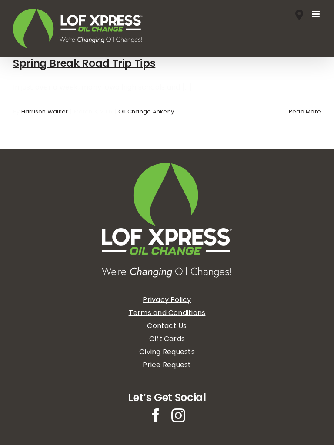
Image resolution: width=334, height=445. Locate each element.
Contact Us (167, 326)
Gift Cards (167, 339)
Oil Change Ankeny (146, 111)
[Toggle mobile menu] (316, 14)
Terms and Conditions (167, 313)
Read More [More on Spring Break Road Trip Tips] (305, 111)
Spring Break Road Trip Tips (84, 63)
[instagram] (178, 415)
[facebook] (156, 415)
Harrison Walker (44, 111)
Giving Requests (167, 352)
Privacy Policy (167, 300)
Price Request (167, 365)
